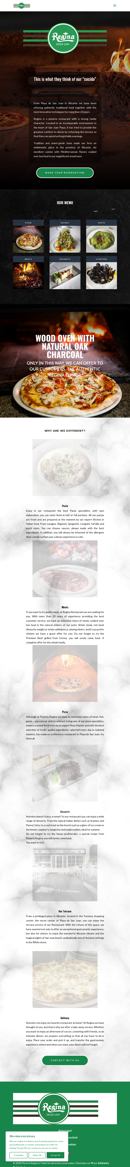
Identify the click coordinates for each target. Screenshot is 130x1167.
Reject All (37, 1155)
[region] (37, 1146)
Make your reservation (65, 172)
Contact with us (65, 1060)
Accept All (55, 1155)
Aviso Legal (65, 1130)
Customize (18, 1155)
